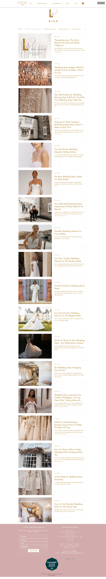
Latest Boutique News (63, 29)
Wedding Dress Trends (49, 29)
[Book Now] (101, 3)
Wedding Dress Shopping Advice (33, 29)
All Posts (20, 29)
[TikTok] (73, 559)
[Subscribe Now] (33, 550)
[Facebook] (70, 559)
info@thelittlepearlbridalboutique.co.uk (72, 553)
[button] (42, 3)
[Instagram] (67, 559)
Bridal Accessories (76, 29)
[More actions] (85, 36)
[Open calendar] (45, 546)
